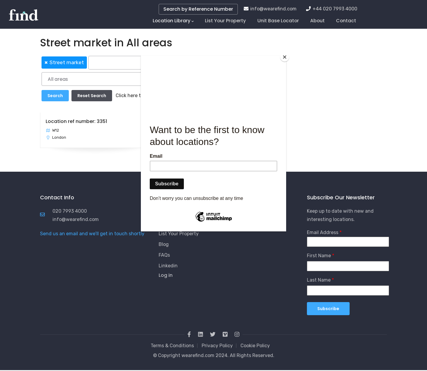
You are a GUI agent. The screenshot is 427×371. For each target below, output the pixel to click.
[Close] (284, 57)
